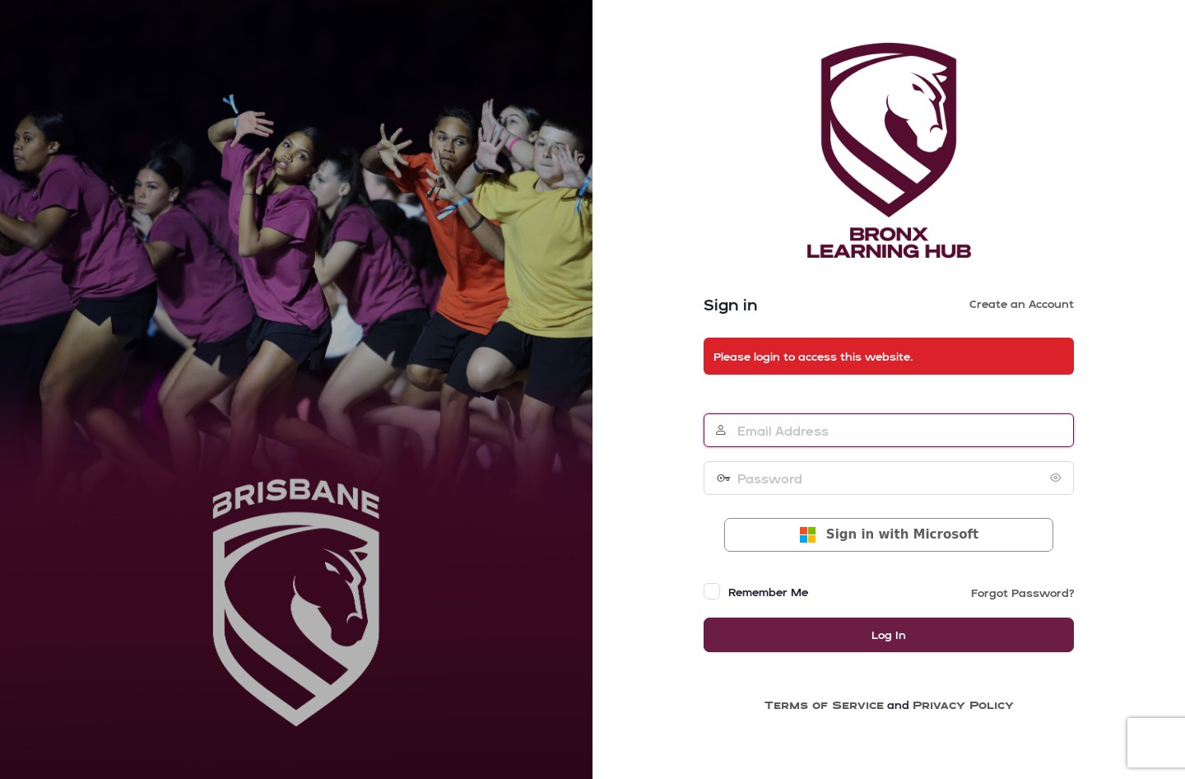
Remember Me (768, 592)
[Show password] (1057, 477)
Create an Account (1021, 303)
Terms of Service (824, 704)
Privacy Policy (963, 704)
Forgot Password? (1022, 592)
